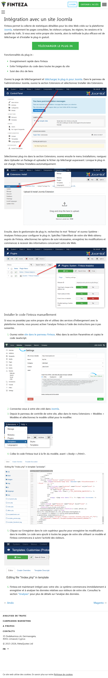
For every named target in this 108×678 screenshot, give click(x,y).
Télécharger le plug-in (55, 46)
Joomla (22, 29)
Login (68, 4)
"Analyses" (57, 606)
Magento (98, 619)
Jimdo (10, 619)
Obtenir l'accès (88, 4)
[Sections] (104, 5)
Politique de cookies (72, 674)
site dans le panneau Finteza (43, 347)
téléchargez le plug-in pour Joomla (70, 79)
